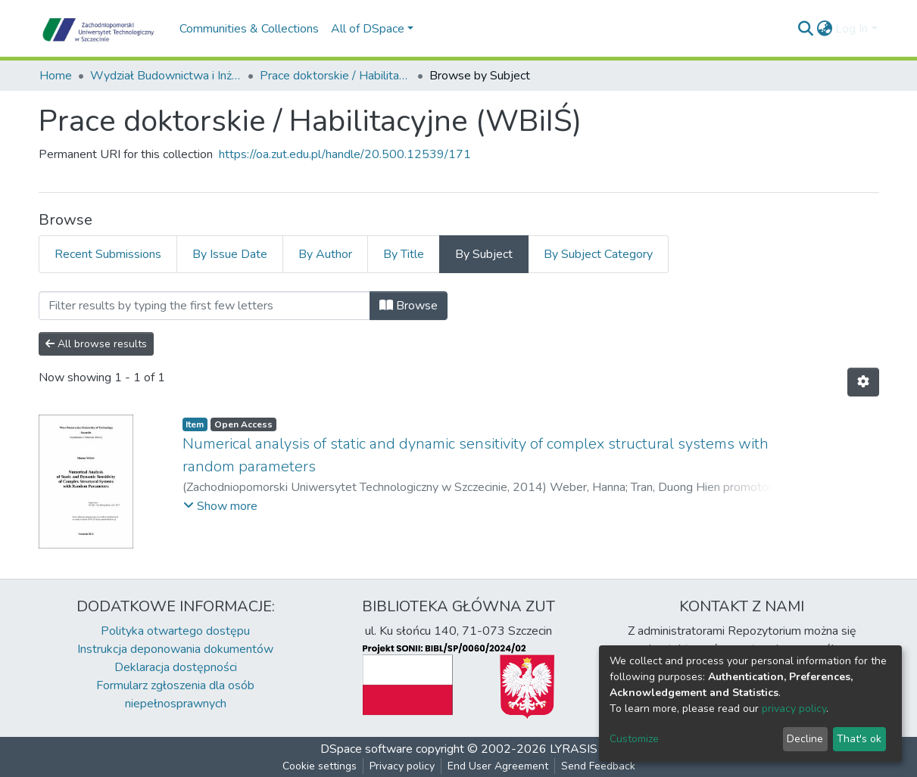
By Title (403, 254)
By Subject (484, 254)
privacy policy (794, 708)
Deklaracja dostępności (175, 667)
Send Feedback (598, 766)
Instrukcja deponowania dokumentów (175, 649)
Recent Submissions (108, 254)
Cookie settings (319, 766)
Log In (851, 28)
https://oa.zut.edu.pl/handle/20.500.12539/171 (345, 154)
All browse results (96, 344)
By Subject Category (598, 254)
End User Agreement (498, 766)
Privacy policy (402, 766)
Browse (408, 305)
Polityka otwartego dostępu (175, 631)
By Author (325, 254)
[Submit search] (805, 29)
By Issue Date (229, 254)
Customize (634, 739)
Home (55, 75)
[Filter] (204, 305)
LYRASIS (573, 749)
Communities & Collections (249, 28)
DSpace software (366, 749)
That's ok (859, 739)
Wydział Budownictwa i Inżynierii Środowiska (166, 75)
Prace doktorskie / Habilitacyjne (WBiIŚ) (335, 75)
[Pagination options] (863, 382)
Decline (805, 739)
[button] (824, 29)
